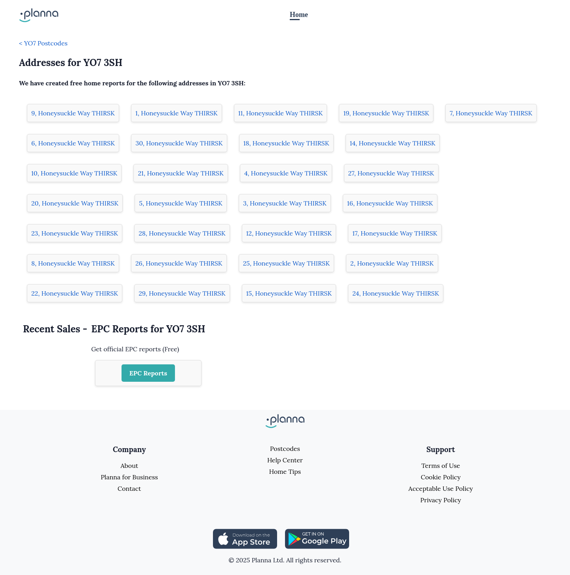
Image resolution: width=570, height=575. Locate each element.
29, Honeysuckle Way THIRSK (182, 293)
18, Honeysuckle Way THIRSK (286, 143)
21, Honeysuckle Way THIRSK (180, 173)
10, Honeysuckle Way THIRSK (74, 173)
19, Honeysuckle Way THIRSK (386, 113)
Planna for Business (129, 477)
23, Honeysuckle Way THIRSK (74, 233)
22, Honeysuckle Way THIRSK (74, 293)
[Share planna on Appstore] (245, 538)
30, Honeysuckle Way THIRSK (179, 143)
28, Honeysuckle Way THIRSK (182, 233)
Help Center (285, 460)
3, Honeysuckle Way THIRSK (285, 203)
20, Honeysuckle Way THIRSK (74, 203)
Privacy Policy (440, 500)
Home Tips (285, 471)
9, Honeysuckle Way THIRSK (73, 113)
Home (299, 15)
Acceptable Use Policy (440, 488)
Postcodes (285, 448)
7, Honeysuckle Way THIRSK (491, 113)
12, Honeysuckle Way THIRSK (289, 233)
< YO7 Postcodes (43, 43)
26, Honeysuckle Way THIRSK (178, 263)
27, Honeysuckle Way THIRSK (391, 173)
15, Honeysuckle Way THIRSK (289, 293)
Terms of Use (440, 465)
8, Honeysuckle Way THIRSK (73, 263)
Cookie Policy (441, 477)
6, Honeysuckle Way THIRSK (73, 143)
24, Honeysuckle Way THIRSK (395, 293)
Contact (129, 488)
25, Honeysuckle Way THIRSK (286, 263)
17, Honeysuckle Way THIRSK (394, 233)
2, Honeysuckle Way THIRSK (392, 263)
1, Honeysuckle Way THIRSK (176, 113)
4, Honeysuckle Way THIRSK (286, 173)
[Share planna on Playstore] (317, 538)
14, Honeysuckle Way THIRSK (392, 143)
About (129, 465)
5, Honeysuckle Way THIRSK (180, 203)
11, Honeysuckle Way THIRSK (280, 113)
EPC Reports (148, 373)
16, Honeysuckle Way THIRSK (390, 203)
